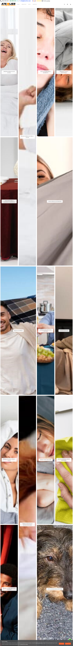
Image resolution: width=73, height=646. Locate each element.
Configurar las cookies (24, 644)
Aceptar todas (61, 643)
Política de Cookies (39, 643)
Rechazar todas (68, 643)
